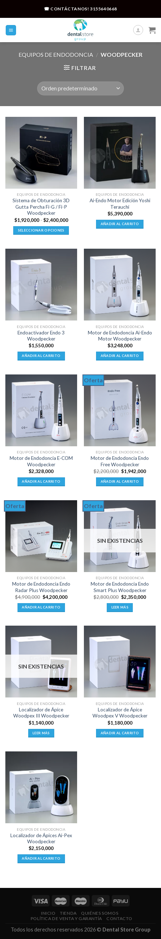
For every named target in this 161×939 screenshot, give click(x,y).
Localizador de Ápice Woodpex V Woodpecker (119, 713)
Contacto (119, 918)
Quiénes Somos (99, 913)
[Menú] (11, 30)
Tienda (68, 913)
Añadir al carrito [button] (120, 224)
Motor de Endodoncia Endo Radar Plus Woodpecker (41, 587)
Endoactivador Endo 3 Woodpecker (41, 336)
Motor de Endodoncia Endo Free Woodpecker (120, 461)
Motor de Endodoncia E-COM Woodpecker (41, 461)
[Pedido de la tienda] (80, 88)
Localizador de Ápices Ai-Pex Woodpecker (41, 839)
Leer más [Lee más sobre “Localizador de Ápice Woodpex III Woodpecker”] (41, 733)
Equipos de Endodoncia (56, 54)
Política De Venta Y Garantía (66, 918)
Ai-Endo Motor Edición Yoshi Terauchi (120, 204)
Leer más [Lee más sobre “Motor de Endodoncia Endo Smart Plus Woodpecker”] (120, 607)
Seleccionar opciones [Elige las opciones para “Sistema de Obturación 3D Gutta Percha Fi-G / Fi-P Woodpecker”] (41, 230)
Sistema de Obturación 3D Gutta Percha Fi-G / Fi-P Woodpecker (41, 207)
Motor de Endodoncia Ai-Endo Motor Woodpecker (120, 336)
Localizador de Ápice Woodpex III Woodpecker (41, 713)
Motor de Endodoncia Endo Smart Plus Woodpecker (120, 587)
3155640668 (103, 8)
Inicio (48, 913)
